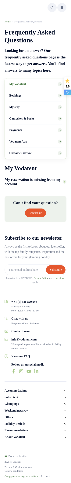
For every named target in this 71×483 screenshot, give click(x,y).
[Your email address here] (25, 269)
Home (8, 21)
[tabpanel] (35, 177)
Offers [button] (9, 417)
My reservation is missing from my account (33, 181)
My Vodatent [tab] (17, 84)
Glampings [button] (12, 403)
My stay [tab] (14, 107)
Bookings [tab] (15, 95)
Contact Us (35, 213)
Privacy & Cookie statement (18, 467)
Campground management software (22, 476)
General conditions (14, 470)
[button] (52, 7)
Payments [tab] (15, 130)
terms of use (59, 278)
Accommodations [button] (16, 390)
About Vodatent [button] (15, 437)
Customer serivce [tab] (20, 153)
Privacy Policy (41, 278)
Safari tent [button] (11, 397)
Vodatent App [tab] (18, 141)
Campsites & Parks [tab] (21, 118)
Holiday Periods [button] (15, 423)
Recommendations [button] (16, 430)
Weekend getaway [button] (16, 410)
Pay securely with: (16, 456)
